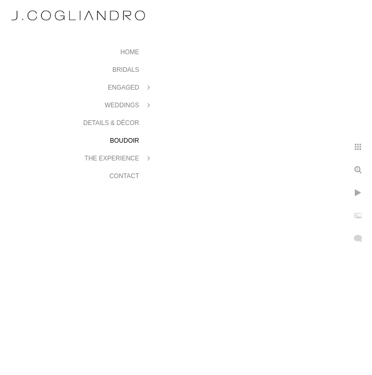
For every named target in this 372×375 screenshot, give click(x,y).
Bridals (126, 69)
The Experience (111, 158)
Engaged (123, 87)
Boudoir (124, 140)
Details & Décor (111, 123)
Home (129, 52)
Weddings (122, 105)
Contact (124, 176)
